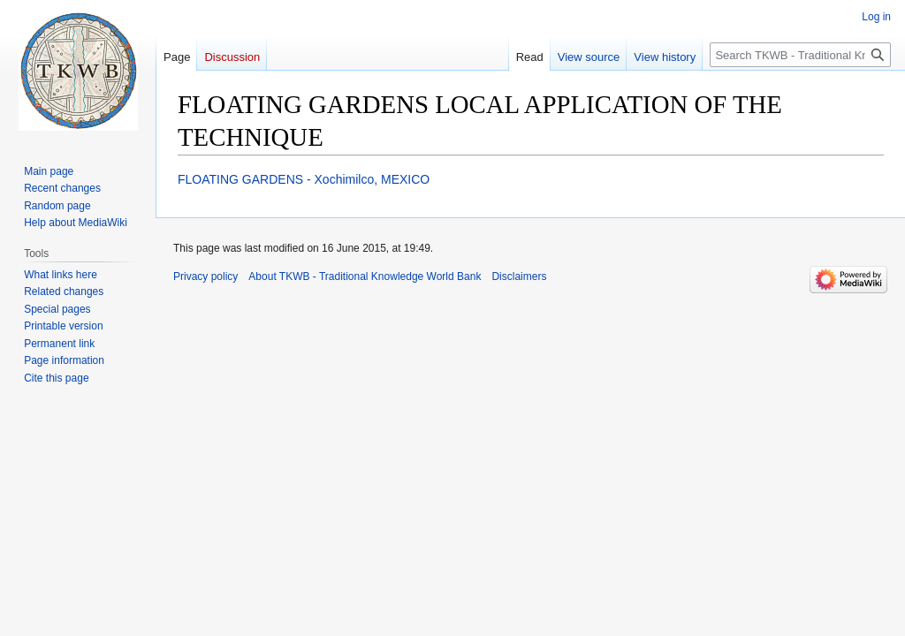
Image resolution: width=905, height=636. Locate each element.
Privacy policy (205, 276)
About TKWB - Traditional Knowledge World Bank (364, 276)
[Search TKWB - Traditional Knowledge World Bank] (800, 54)
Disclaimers (518, 276)
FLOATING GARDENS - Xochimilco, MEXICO (304, 179)
